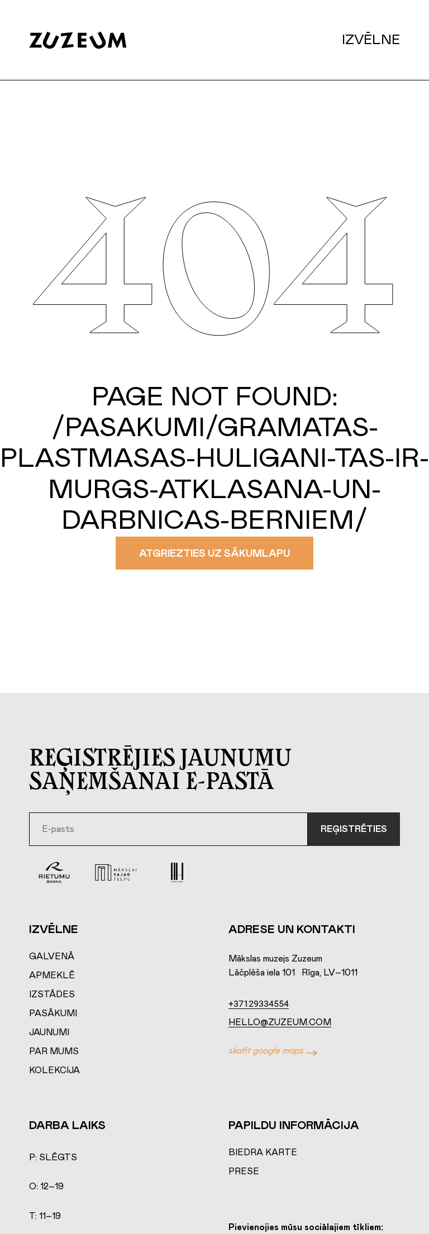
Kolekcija (54, 1070)
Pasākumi (53, 1013)
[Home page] (89, 40)
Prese (243, 1171)
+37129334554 (258, 1003)
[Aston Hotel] (177, 872)
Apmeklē (52, 975)
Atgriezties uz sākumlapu (214, 554)
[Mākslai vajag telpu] (115, 872)
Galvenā (51, 956)
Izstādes (52, 994)
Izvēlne (371, 40)
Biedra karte (262, 1152)
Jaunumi (49, 1032)
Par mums (54, 1051)
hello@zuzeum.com (279, 1022)
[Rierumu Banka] (54, 872)
